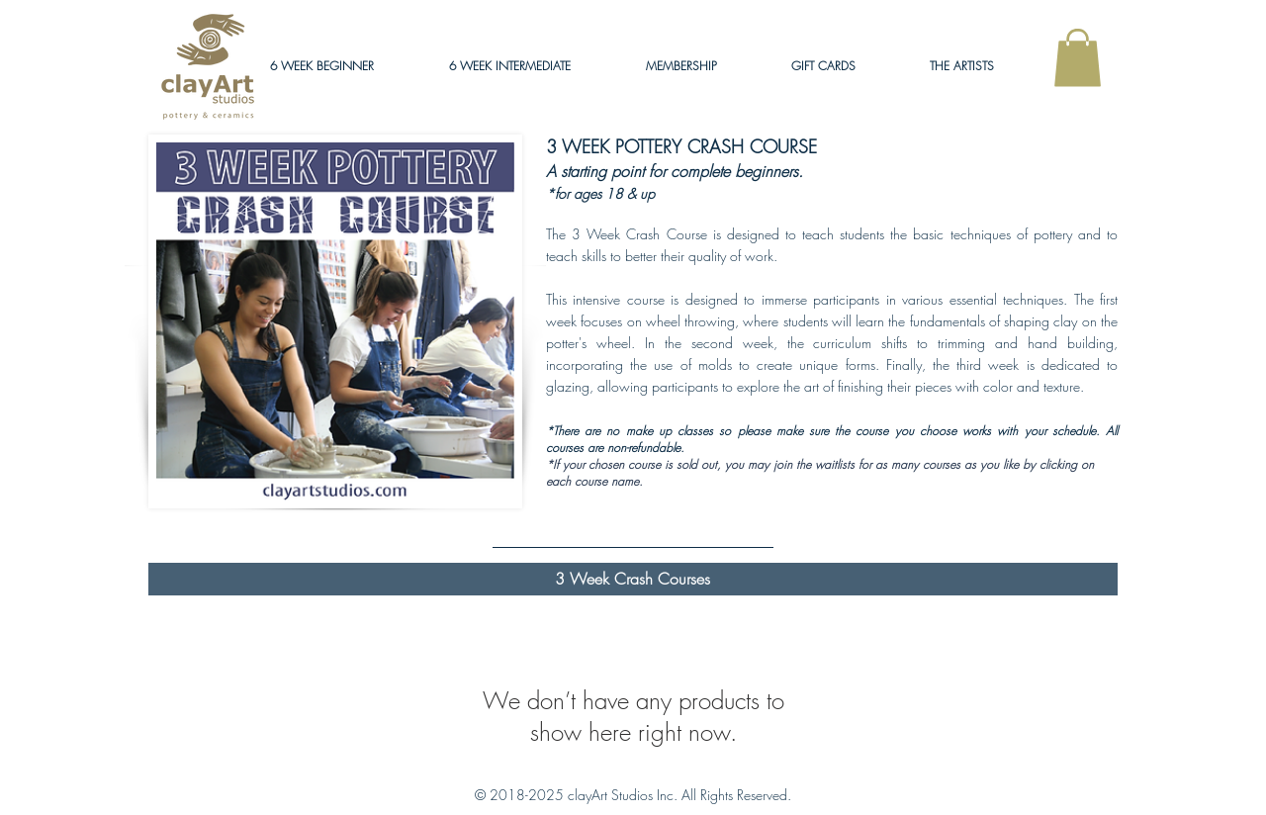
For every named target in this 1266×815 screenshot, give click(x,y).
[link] (1077, 58)
